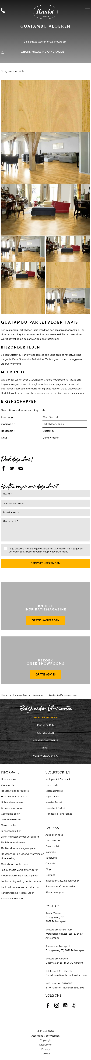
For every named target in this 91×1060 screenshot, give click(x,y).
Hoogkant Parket (55, 808)
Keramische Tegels (45, 740)
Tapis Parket (52, 796)
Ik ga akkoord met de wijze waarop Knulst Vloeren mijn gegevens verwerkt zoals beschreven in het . (44, 550)
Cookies (45, 1053)
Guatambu (37, 695)
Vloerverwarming (45, 755)
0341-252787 (64, 971)
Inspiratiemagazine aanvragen (62, 880)
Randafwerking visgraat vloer (17, 892)
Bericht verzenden (45, 562)
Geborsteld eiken (11, 819)
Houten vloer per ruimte (15, 790)
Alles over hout (54, 834)
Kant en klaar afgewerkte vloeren (19, 887)
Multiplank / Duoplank (58, 779)
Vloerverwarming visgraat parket (19, 875)
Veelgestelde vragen (12, 898)
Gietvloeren (45, 732)
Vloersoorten (8, 785)
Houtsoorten (20, 695)
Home (4, 695)
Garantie (50, 863)
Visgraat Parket (54, 790)
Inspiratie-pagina (53, 384)
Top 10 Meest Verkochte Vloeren (19, 869)
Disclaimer (45, 1044)
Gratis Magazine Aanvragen (42, 50)
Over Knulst (52, 846)
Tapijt (46, 748)
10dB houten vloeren (13, 842)
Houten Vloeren (45, 717)
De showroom (54, 840)
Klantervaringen (54, 892)
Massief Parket (54, 802)
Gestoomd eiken (10, 813)
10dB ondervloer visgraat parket (19, 848)
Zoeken (2, 53)
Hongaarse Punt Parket (59, 813)
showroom (36, 393)
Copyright (45, 1040)
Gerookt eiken (9, 825)
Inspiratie (51, 851)
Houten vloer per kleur (14, 796)
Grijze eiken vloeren (12, 808)
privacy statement (57, 551)
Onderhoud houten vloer (15, 864)
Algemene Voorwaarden (46, 1035)
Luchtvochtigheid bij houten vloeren (21, 881)
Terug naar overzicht (12, 71)
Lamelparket (53, 785)
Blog (48, 869)
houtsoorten (60, 379)
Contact (50, 874)
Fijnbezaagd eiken (11, 830)
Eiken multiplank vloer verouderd (20, 836)
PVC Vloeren (45, 725)
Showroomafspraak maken (61, 886)
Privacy (45, 1049)
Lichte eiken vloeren (12, 802)
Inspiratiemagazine (11, 384)
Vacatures (51, 857)
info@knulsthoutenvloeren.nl (70, 975)
